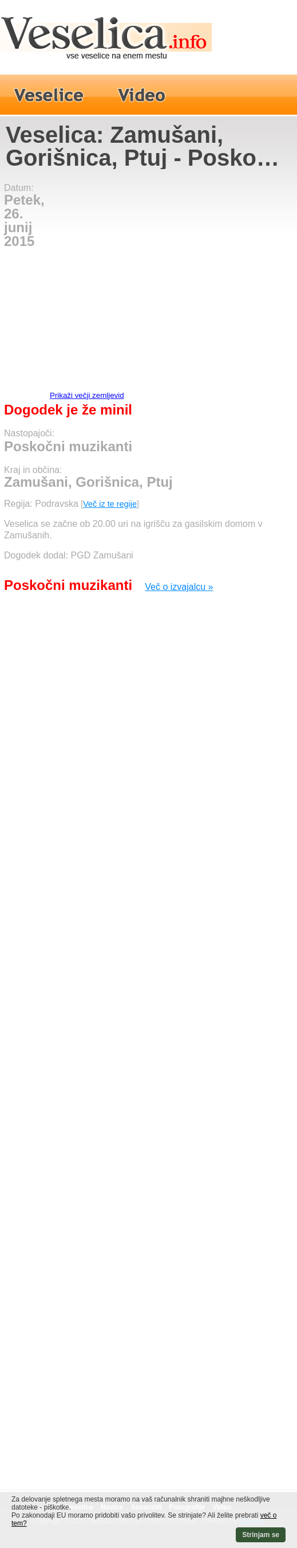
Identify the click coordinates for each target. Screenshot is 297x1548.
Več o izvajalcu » (179, 587)
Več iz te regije (110, 504)
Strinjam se (260, 1535)
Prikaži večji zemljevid (87, 395)
